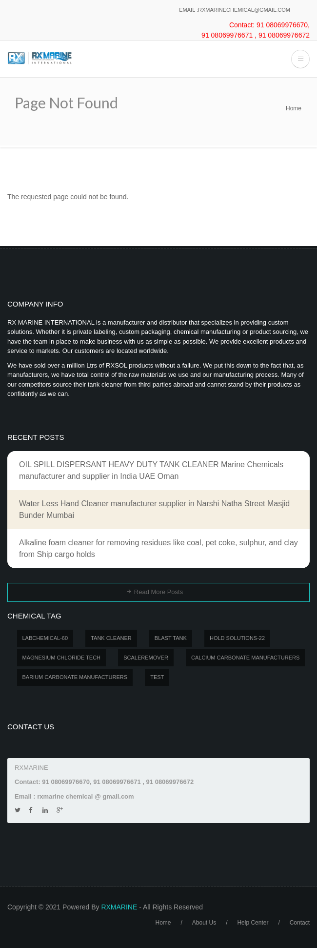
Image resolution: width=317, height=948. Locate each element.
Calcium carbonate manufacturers (245, 657)
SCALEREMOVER (145, 657)
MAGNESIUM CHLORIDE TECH (61, 657)
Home (293, 108)
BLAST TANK (171, 638)
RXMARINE (119, 907)
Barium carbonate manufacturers (75, 677)
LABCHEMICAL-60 (45, 638)
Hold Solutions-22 (237, 638)
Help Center (252, 922)
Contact (300, 922)
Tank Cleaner (111, 638)
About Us (204, 922)
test (157, 677)
